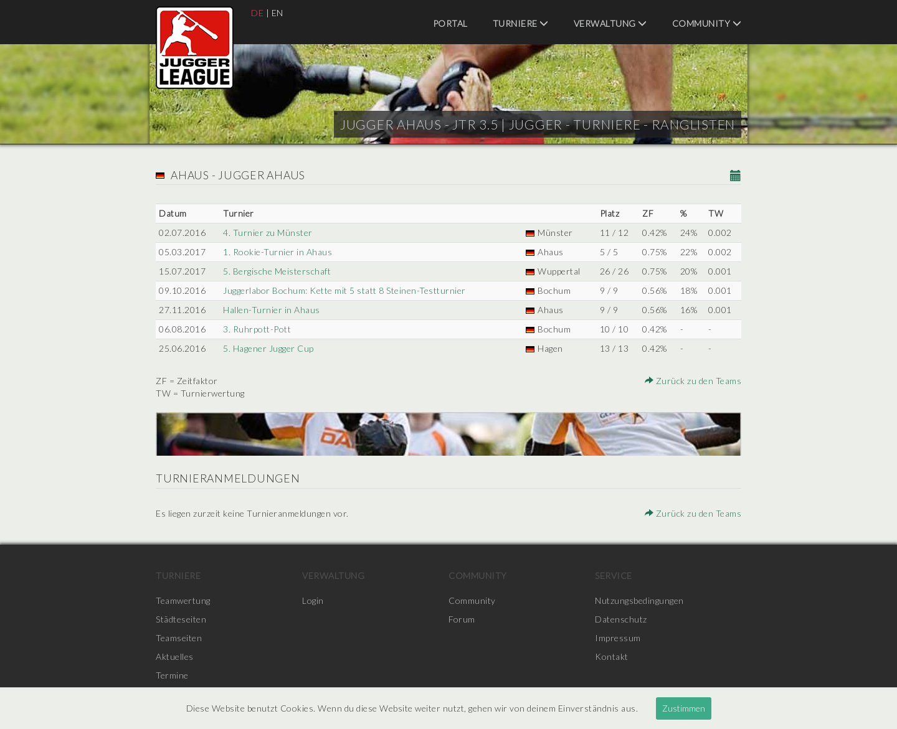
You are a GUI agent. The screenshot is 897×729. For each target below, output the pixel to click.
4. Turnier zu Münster (268, 232)
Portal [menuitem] (450, 23)
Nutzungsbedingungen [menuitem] (639, 600)
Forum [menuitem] (461, 619)
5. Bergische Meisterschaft (277, 271)
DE (257, 12)
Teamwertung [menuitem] (183, 600)
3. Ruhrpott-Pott (257, 329)
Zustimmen (683, 708)
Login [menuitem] (313, 600)
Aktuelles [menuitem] (175, 656)
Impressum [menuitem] (618, 638)
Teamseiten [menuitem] (179, 638)
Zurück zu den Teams (693, 380)
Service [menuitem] (613, 575)
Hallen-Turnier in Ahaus (271, 309)
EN (277, 12)
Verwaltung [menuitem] (610, 23)
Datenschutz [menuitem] (621, 619)
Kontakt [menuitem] (612, 656)
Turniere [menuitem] (521, 23)
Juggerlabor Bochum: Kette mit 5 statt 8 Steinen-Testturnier (344, 290)
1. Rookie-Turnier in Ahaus (277, 252)
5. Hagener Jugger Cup (268, 348)
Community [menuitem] (707, 23)
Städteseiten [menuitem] (181, 619)
